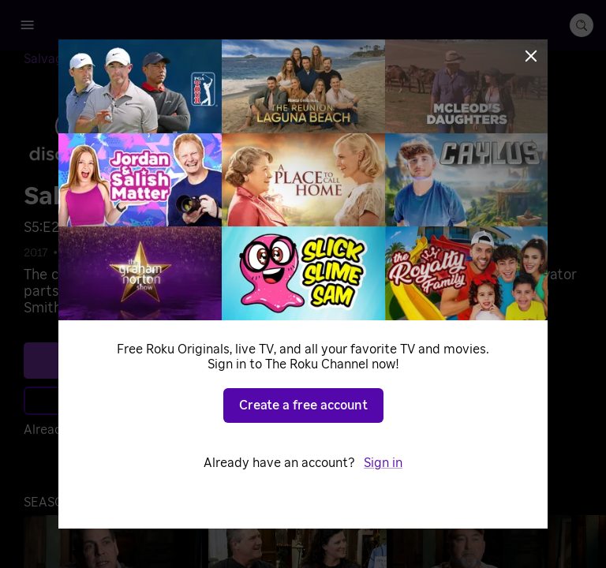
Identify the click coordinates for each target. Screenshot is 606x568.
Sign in (383, 463)
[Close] (531, 56)
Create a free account (303, 405)
